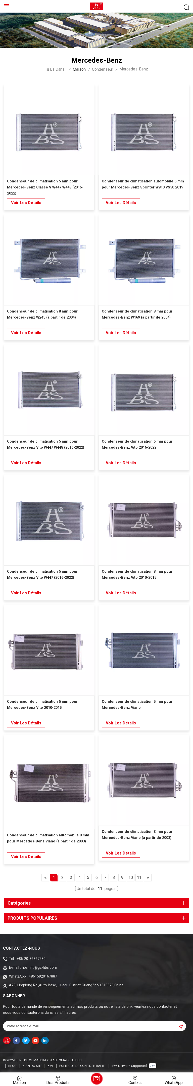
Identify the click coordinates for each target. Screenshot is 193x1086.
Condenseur (102, 69)
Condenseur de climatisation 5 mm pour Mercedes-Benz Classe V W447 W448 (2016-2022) (45, 187)
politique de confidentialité (82, 1066)
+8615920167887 (43, 976)
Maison (79, 69)
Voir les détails (26, 202)
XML (50, 1066)
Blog (12, 1066)
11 (139, 877)
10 (130, 877)
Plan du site (32, 1066)
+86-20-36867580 (31, 959)
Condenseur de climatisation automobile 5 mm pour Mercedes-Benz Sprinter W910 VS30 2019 (143, 184)
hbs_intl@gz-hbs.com (39, 967)
